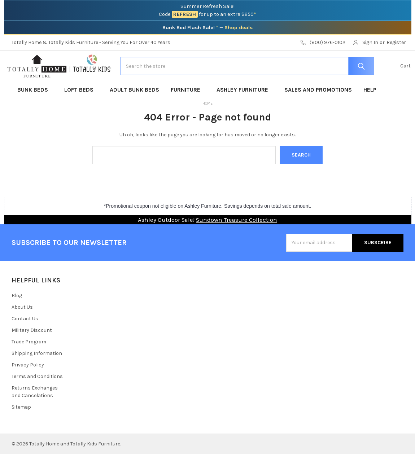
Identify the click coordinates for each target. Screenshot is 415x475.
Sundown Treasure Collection (236, 240)
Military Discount (32, 351)
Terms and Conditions (37, 397)
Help (369, 110)
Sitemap (21, 428)
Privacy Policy (28, 386)
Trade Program (29, 363)
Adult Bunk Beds (134, 110)
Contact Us (25, 340)
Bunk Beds (35, 110)
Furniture (188, 110)
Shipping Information (37, 374)
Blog (17, 316)
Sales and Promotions (318, 110)
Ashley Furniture (245, 110)
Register (396, 42)
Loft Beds (81, 110)
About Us (22, 328)
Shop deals (238, 28)
